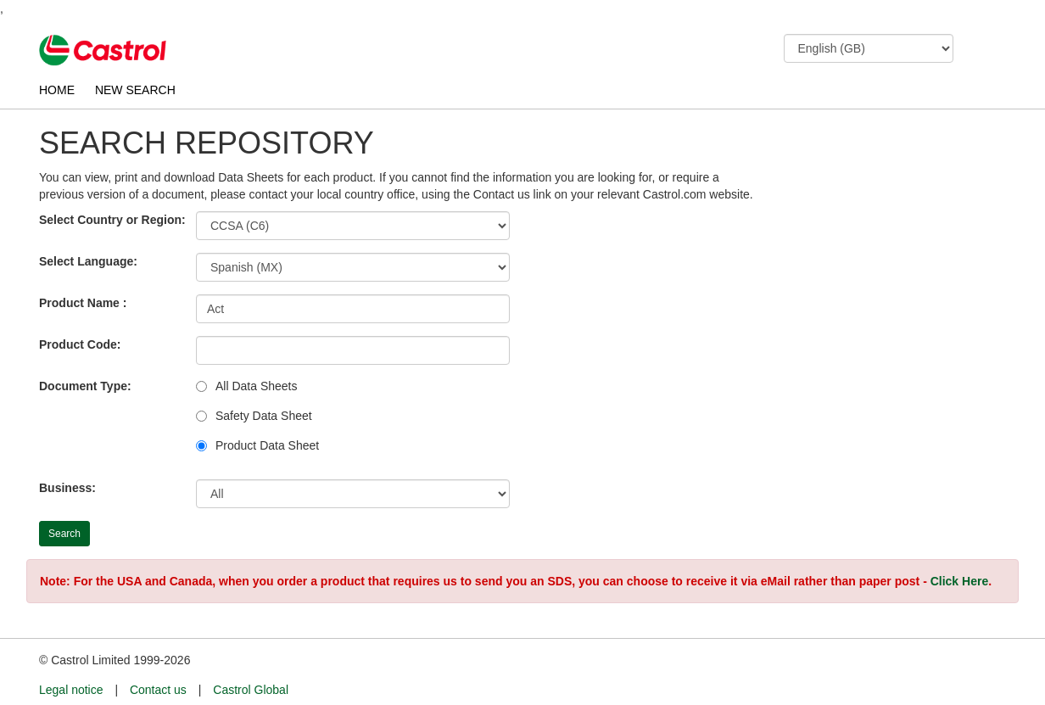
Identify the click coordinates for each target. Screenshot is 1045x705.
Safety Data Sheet (263, 415)
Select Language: (88, 261)
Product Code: (79, 344)
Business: (67, 488)
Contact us (158, 690)
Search (64, 534)
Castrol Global (250, 690)
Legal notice (71, 690)
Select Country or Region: (112, 220)
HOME (57, 90)
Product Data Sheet (267, 445)
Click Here (959, 581)
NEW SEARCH (135, 90)
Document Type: (85, 386)
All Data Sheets (256, 386)
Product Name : (82, 303)
